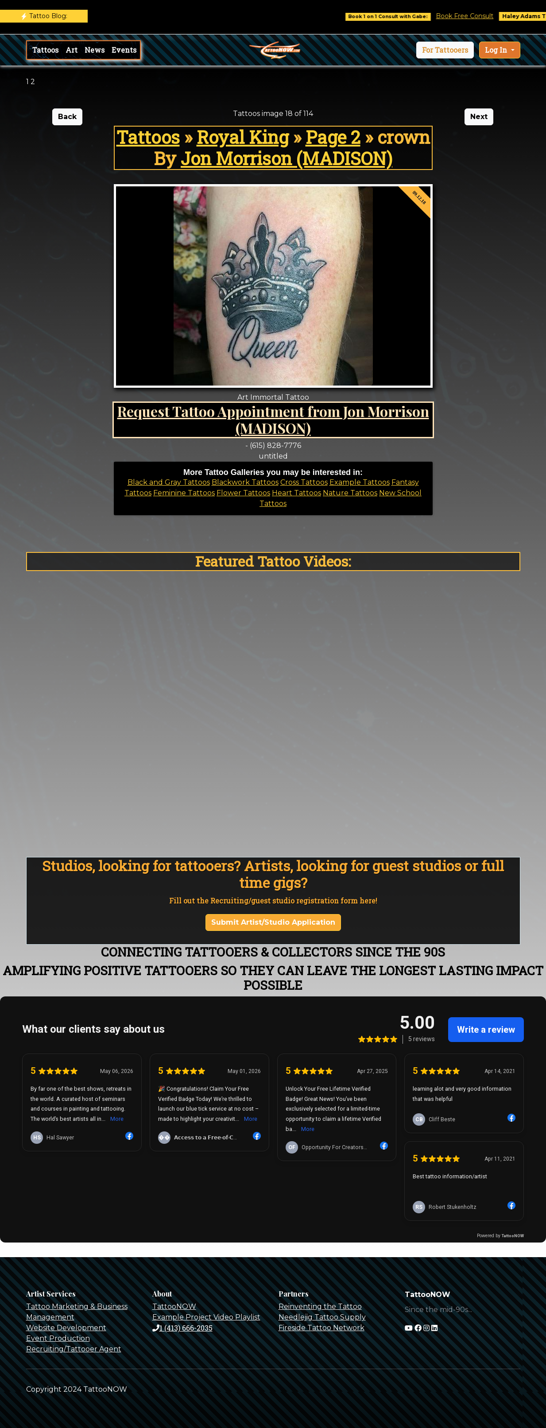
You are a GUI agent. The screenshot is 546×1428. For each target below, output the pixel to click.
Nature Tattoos (350, 493)
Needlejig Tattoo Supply (322, 1317)
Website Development (66, 1328)
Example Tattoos (359, 482)
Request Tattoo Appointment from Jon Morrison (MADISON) (273, 419)
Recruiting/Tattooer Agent (73, 1349)
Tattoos (45, 49)
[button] (445, 50)
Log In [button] (497, 49)
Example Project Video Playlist (206, 1317)
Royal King (243, 137)
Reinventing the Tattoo (320, 1306)
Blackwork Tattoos (245, 482)
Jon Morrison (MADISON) (286, 158)
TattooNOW (174, 1306)
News (95, 49)
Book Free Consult (475, 16)
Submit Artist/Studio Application (273, 922)
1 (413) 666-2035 (182, 1327)
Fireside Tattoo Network (321, 1328)
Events (124, 49)
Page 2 (333, 137)
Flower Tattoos (243, 493)
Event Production (58, 1338)
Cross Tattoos (304, 482)
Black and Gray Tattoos (169, 482)
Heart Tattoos (296, 493)
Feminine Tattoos (184, 493)
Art (71, 49)
